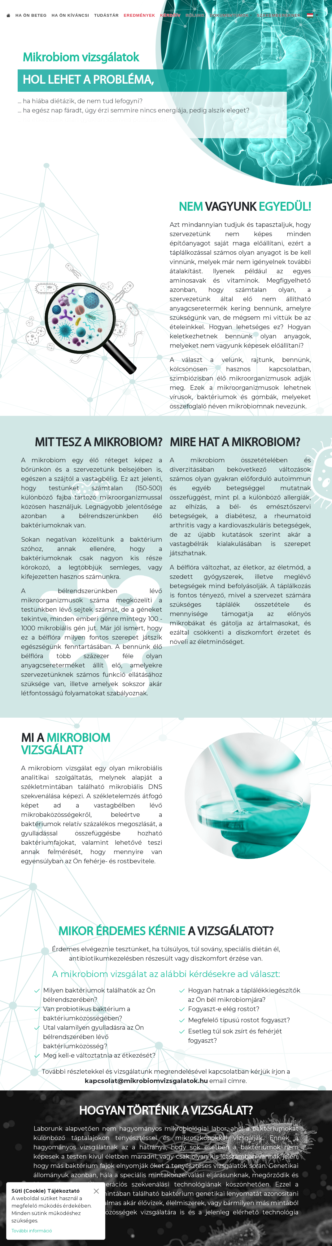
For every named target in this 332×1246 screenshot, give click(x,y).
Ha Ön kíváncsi (70, 15)
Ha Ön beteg (31, 15)
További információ (31, 1231)
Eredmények (139, 15)
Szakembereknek (279, 15)
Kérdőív (170, 15)
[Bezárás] (96, 1191)
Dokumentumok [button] (229, 15)
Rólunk (195, 15)
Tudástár (106, 15)
